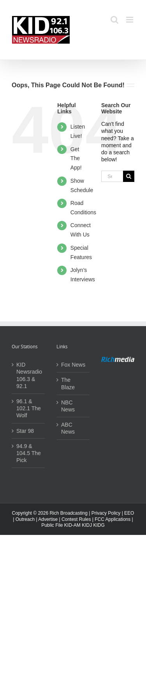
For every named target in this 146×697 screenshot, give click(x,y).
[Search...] (112, 176)
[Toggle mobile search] (114, 20)
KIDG (99, 525)
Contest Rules (76, 519)
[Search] (128, 176)
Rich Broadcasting (68, 513)
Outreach (25, 519)
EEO (129, 513)
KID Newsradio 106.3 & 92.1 (28, 375)
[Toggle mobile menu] (130, 20)
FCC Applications (112, 519)
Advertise (48, 519)
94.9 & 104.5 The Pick (28, 453)
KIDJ (87, 525)
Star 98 (25, 431)
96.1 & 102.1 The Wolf (28, 408)
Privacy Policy (106, 513)
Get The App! (76, 158)
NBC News (68, 406)
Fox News (73, 365)
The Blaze (68, 383)
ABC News (68, 428)
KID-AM (72, 525)
